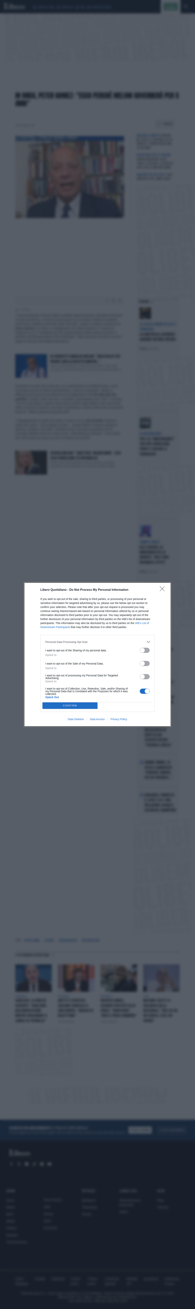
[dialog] (97, 654)
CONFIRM (70, 705)
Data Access (97, 719)
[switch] (145, 650)
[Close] (163, 590)
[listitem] (97, 642)
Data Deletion (76, 719)
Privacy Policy (119, 719)
